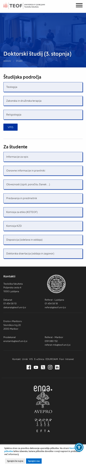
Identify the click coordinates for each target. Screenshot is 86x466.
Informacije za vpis (17, 156)
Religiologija (13, 114)
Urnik (25, 359)
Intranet (69, 359)
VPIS (10, 127)
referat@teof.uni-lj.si (55, 307)
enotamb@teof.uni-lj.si (15, 341)
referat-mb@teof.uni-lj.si (57, 344)
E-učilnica (39, 359)
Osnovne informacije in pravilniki (25, 170)
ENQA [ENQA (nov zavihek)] (43, 388)
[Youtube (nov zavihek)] (36, 367)
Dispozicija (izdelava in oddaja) (24, 239)
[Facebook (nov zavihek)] (29, 367)
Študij (19, 61)
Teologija (11, 87)
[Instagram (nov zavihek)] (50, 367)
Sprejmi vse (34, 461)
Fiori (61, 359)
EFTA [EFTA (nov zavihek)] (43, 425)
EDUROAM (52, 359)
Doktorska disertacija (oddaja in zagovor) (30, 253)
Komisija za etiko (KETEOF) (22, 212)
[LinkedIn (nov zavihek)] (57, 367)
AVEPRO (43, 402)
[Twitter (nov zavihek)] (43, 367)
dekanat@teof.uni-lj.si (14, 307)
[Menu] (79, 6)
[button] (79, 447)
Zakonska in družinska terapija (23, 100)
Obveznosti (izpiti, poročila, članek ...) (28, 184)
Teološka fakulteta (27, 6)
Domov (7, 61)
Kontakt (16, 359)
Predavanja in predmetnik (21, 198)
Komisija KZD (14, 225)
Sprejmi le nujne (15, 461)
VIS (31, 359)
